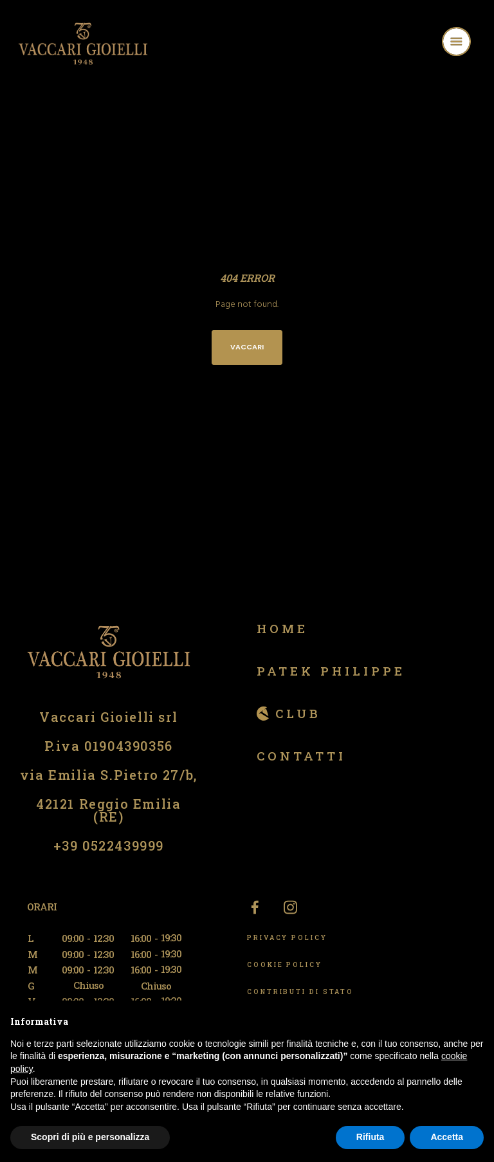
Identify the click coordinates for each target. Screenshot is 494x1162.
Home (282, 628)
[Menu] (472, 43)
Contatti (301, 756)
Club (298, 713)
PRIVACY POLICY (287, 938)
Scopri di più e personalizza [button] (90, 1137)
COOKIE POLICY (284, 965)
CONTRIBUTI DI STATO (300, 992)
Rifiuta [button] (370, 1137)
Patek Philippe (331, 671)
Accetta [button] (446, 1137)
